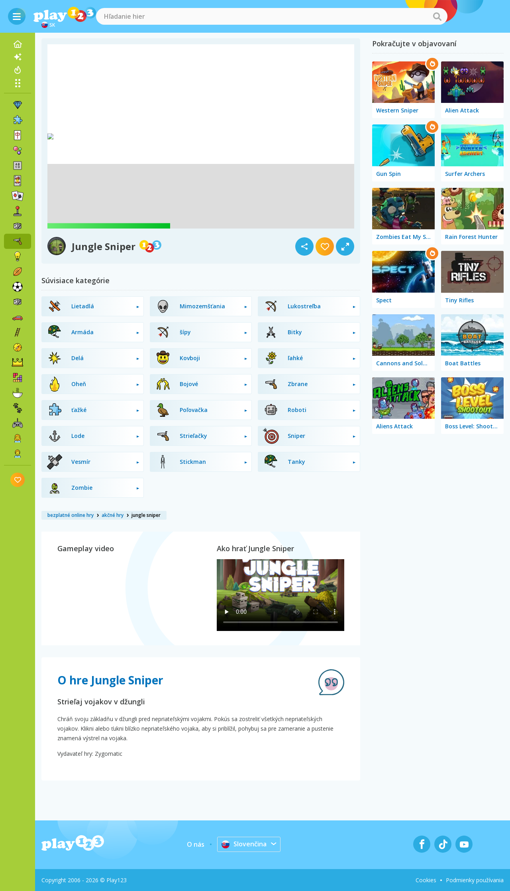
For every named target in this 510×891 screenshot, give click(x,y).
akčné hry (113, 515)
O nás (195, 844)
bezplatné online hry (70, 515)
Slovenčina (244, 844)
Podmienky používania (475, 880)
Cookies (426, 880)
